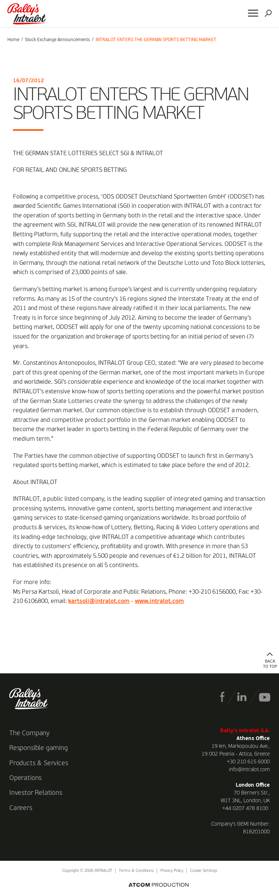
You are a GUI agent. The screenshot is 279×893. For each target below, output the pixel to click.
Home (13, 40)
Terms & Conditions (136, 871)
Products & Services (38, 763)
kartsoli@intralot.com (99, 601)
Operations (25, 778)
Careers (20, 808)
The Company (29, 733)
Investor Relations (35, 793)
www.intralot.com (159, 601)
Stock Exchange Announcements (57, 40)
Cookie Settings (203, 871)
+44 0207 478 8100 (245, 808)
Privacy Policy (171, 871)
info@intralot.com (249, 769)
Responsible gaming (38, 748)
